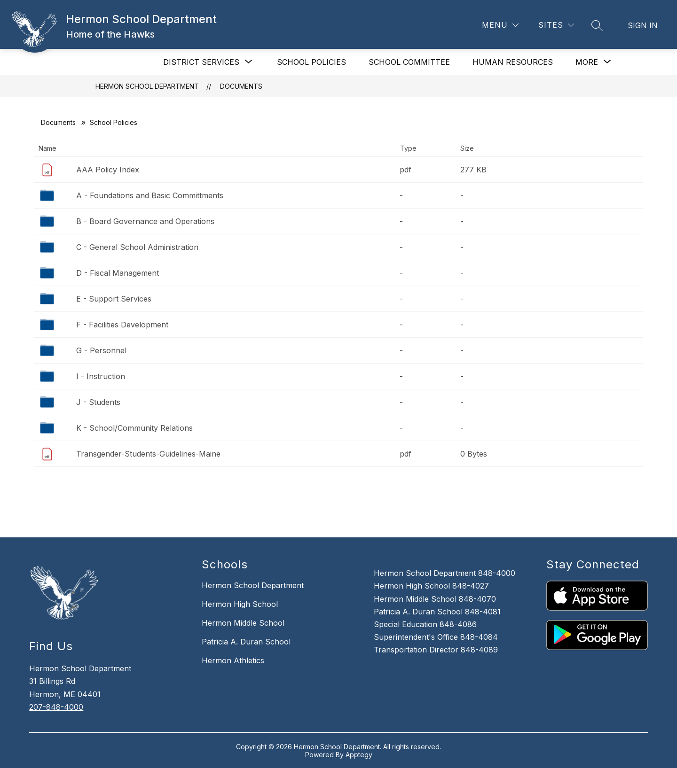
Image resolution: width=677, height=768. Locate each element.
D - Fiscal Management (117, 273)
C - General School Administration (137, 247)
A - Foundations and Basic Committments (149, 195)
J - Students (98, 402)
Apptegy (359, 755)
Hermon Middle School (243, 623)
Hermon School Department (147, 86)
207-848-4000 (56, 707)
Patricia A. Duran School (246, 641)
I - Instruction (100, 376)
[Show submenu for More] (586, 62)
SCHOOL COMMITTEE (409, 62)
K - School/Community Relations (134, 428)
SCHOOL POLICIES (311, 62)
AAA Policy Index (107, 169)
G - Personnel (101, 350)
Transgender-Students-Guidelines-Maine (148, 453)
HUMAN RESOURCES (512, 62)
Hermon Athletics (233, 660)
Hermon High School (240, 604)
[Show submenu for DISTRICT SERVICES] (201, 62)
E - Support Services (113, 298)
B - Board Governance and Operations (145, 221)
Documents (241, 86)
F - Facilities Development (122, 324)
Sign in (643, 25)
